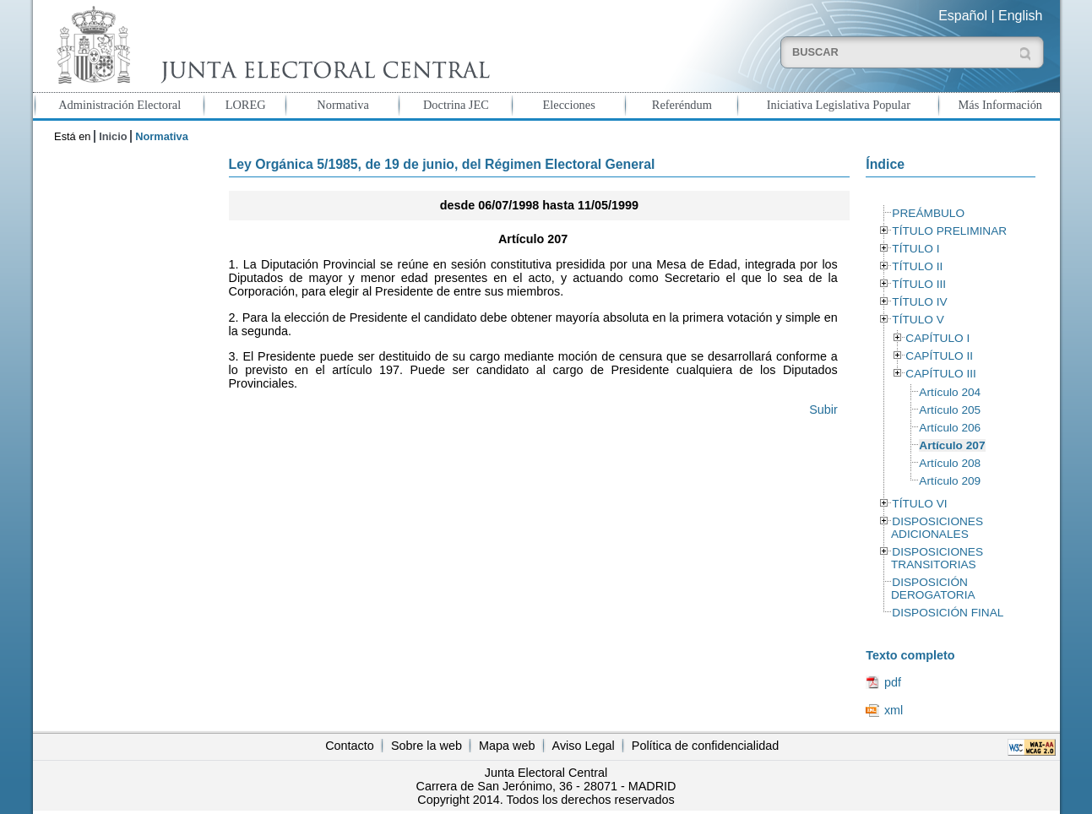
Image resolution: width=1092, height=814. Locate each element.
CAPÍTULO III (940, 373)
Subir (823, 409)
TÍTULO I (915, 248)
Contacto (349, 745)
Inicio (113, 136)
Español (962, 15)
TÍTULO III (919, 284)
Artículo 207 (952, 445)
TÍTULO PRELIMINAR (949, 231)
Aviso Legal (583, 745)
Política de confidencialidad (705, 745)
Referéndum (682, 104)
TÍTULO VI (919, 503)
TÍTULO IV (919, 302)
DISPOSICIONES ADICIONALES (937, 527)
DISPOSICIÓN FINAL (947, 612)
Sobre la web (426, 745)
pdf (892, 682)
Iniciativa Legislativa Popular (838, 104)
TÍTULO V (917, 319)
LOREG (245, 104)
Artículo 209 (950, 481)
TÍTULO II (917, 266)
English (1020, 15)
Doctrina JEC (456, 104)
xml (893, 710)
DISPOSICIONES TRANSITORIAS (937, 558)
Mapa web (507, 745)
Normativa (343, 104)
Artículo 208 (950, 463)
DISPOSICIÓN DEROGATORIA (933, 588)
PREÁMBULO (928, 213)
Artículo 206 (950, 427)
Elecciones (568, 104)
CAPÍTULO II (939, 356)
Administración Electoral (119, 104)
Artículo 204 (950, 392)
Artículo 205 (950, 410)
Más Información (1001, 104)
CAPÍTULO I (937, 338)
